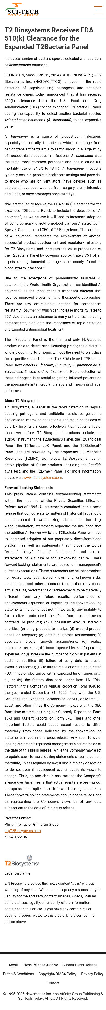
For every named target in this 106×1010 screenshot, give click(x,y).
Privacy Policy (92, 974)
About (13, 965)
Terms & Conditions (18, 974)
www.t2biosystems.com (42, 477)
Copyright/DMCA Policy (58, 974)
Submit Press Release (79, 965)
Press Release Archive (40, 965)
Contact (53, 983)
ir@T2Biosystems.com (23, 831)
